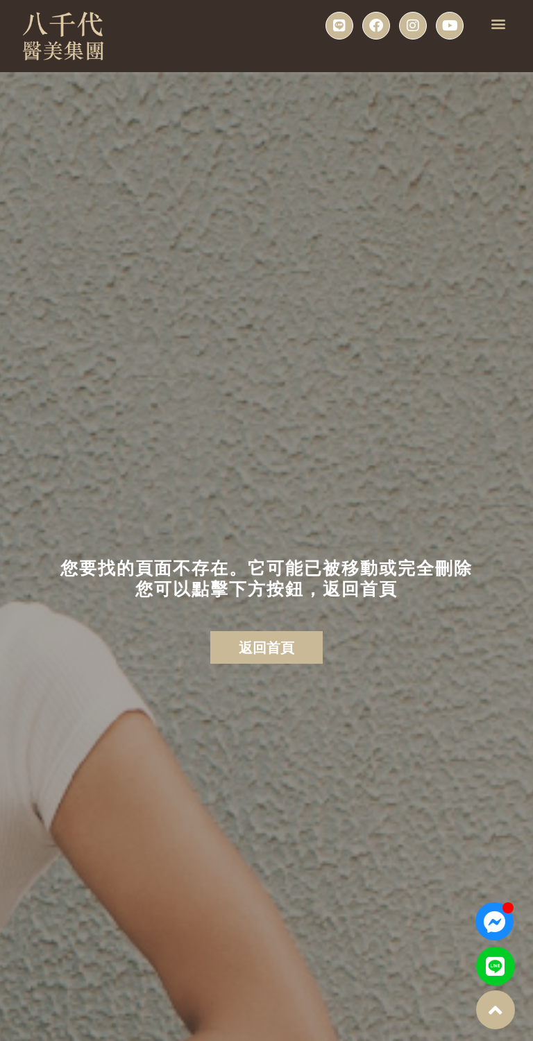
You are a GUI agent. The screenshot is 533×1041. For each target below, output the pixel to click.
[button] (498, 23)
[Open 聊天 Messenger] (494, 921)
